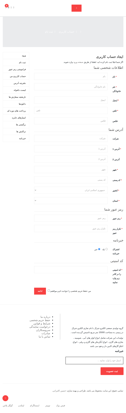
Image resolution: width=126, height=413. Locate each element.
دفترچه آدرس (20, 83)
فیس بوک (60, 405)
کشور (115, 190)
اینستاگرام (34, 405)
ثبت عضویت (112, 371)
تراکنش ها (21, 131)
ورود (24, 55)
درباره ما (45, 316)
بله (105, 249)
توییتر (47, 405)
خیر (97, 249)
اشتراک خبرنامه (116, 251)
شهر (114, 170)
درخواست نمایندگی (39, 326)
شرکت (116, 139)
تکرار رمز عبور (117, 231)
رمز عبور (117, 218)
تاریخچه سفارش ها (17, 97)
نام (114, 76)
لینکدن (21, 405)
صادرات (46, 333)
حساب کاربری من (18, 76)
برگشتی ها (21, 124)
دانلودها (22, 104)
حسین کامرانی (59, 390)
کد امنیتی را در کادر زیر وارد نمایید (117, 276)
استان (115, 201)
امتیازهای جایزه (19, 117)
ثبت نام (49, 31)
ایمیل (115, 100)
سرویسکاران (43, 329)
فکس (115, 121)
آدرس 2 (116, 159)
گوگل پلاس (8, 405)
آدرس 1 (116, 149)
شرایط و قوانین (41, 323)
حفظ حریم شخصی (40, 320)
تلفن (115, 111)
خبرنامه (22, 138)
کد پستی (116, 180)
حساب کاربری (66, 31)
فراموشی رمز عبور (17, 69)
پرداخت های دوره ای (16, 111)
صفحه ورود (78, 62)
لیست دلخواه (20, 90)
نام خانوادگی (117, 89)
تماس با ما (44, 336)
